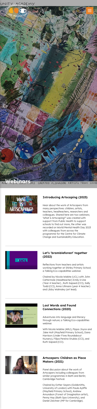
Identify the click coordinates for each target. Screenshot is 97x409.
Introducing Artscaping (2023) (65, 197)
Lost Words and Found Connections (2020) (59, 307)
